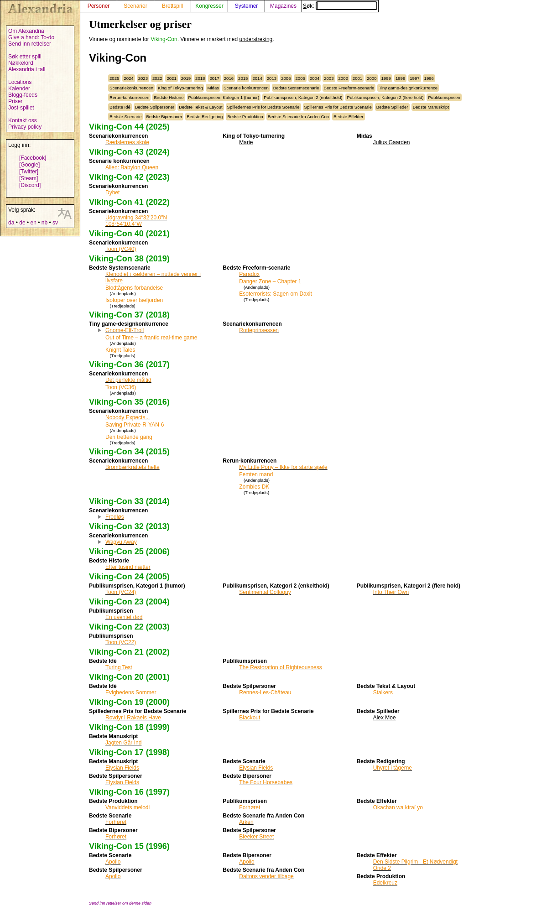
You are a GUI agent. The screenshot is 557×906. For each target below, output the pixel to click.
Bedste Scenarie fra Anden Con (298, 116)
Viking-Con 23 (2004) (129, 601)
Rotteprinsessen (259, 330)
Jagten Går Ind (123, 742)
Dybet (112, 192)
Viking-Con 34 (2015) (129, 451)
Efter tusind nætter (128, 567)
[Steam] (28, 178)
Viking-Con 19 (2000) (129, 702)
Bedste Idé (119, 106)
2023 (143, 78)
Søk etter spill (25, 56)
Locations (19, 82)
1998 (400, 78)
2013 (271, 78)
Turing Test (118, 667)
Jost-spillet (21, 107)
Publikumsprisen (444, 97)
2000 (371, 78)
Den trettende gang (128, 437)
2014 (257, 78)
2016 (229, 78)
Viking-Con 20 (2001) (129, 677)
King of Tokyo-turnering (180, 87)
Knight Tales (120, 350)
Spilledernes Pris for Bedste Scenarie (263, 106)
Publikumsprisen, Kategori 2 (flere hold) (385, 97)
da (11, 222)
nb (44, 222)
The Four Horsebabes (265, 782)
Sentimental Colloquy (265, 592)
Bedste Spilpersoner (154, 106)
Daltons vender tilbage (266, 876)
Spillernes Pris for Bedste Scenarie (338, 106)
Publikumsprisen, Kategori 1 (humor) (224, 97)
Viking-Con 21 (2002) (129, 651)
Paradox (249, 274)
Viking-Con (164, 39)
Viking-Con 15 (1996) (129, 846)
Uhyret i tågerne (392, 768)
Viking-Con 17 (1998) (129, 752)
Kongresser (209, 6)
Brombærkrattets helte (132, 467)
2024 (128, 78)
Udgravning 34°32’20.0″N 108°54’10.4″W (136, 220)
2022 (157, 78)
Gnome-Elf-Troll (124, 330)
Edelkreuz (385, 883)
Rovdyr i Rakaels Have (133, 717)
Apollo (112, 862)
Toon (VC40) (120, 249)
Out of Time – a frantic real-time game (151, 337)
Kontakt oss (22, 120)
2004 (314, 78)
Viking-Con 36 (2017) (129, 364)
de (22, 222)
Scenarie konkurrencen (246, 87)
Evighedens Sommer (130, 692)
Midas (213, 87)
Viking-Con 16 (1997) (129, 792)
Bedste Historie (168, 97)
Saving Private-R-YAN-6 (134, 425)
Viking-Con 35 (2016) (129, 401)
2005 (300, 78)
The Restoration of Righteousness (280, 667)
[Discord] (30, 185)
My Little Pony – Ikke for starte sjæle (283, 467)
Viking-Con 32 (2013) (129, 526)
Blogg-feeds (22, 95)
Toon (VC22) (120, 642)
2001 (357, 78)
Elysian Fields (122, 768)
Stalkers (383, 692)
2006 (286, 78)
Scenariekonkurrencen (131, 87)
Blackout (249, 717)
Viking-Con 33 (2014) (129, 501)
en (33, 222)
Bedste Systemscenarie (296, 87)
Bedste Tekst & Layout (200, 106)
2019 (186, 78)
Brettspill (172, 6)
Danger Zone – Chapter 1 (270, 281)
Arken (246, 822)
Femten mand (256, 474)
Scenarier (135, 6)
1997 (414, 78)
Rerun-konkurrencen (129, 97)
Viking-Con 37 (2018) (129, 314)
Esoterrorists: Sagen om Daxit (275, 294)
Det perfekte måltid (128, 380)
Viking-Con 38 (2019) (129, 258)
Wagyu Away (121, 542)
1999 (386, 78)
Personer (99, 6)
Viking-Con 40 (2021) (129, 233)
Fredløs (114, 517)
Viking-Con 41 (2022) (129, 202)
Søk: (340, 6)
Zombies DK (254, 487)
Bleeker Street (256, 836)
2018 (200, 78)
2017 (214, 78)
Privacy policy (25, 127)
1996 (429, 78)
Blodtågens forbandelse (134, 288)
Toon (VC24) (120, 592)
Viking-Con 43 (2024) (129, 151)
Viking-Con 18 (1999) (129, 727)
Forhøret (115, 822)
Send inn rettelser (29, 44)
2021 (171, 78)
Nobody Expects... (127, 417)
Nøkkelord (20, 63)
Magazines (283, 6)
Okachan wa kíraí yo (398, 807)
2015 (243, 78)
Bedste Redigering (205, 116)
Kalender (19, 88)
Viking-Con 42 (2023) (129, 177)
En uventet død (123, 617)
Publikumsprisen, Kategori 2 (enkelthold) (303, 97)
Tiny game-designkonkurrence (408, 87)
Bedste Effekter (348, 116)
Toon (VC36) (120, 387)
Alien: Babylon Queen (131, 167)
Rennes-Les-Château (265, 692)
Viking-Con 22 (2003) (129, 626)
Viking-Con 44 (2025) (129, 126)
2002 (343, 78)
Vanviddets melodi (127, 807)
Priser (15, 101)
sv (55, 222)
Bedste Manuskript (431, 106)
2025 (114, 78)
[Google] (29, 164)
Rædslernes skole (127, 142)
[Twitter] (28, 171)
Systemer (246, 6)
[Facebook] (32, 158)
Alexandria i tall (26, 69)
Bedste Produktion (245, 116)
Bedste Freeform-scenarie (349, 87)
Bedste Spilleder (392, 106)
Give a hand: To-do (31, 37)
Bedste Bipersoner (164, 116)
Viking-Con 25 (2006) (129, 551)
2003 (328, 78)
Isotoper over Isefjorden (134, 300)
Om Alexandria (26, 31)
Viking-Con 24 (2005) (129, 576)
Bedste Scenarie (125, 116)
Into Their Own (391, 592)
